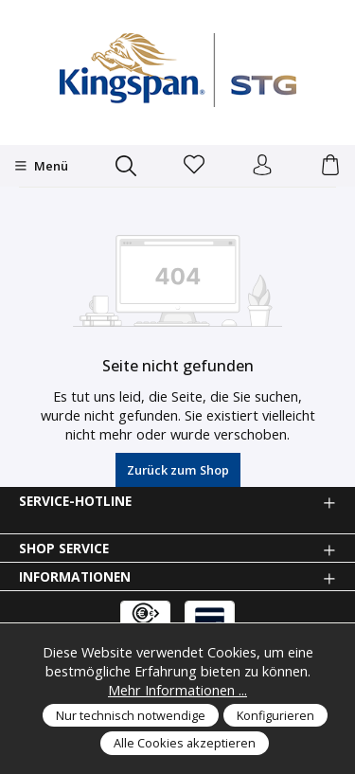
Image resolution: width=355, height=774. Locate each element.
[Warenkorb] (330, 165)
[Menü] (41, 165)
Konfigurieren (275, 715)
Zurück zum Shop (178, 469)
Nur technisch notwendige (130, 715)
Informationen (75, 577)
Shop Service (64, 548)
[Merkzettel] (194, 165)
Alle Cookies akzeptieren (185, 742)
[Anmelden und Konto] (262, 165)
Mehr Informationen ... (177, 689)
